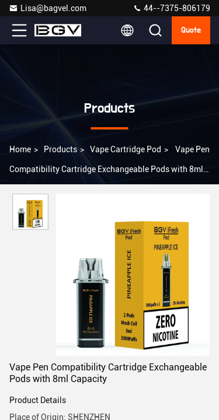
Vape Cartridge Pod (125, 149)
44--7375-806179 (171, 8)
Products (60, 149)
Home (20, 149)
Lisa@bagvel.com (47, 8)
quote (191, 30)
